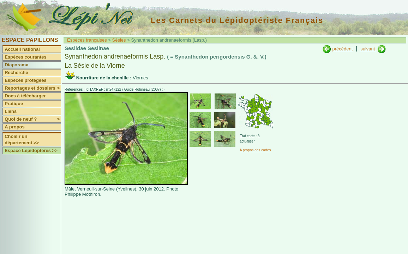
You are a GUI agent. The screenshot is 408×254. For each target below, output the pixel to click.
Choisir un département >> (22, 139)
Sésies (119, 40)
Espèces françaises (87, 40)
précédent (342, 49)
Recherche (16, 72)
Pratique (14, 103)
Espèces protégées (26, 80)
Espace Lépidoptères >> (31, 150)
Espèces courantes (26, 57)
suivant (368, 49)
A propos (15, 126)
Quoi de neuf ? (33, 119)
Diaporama (16, 64)
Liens (11, 111)
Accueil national (22, 49)
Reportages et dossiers (33, 88)
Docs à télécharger (25, 95)
